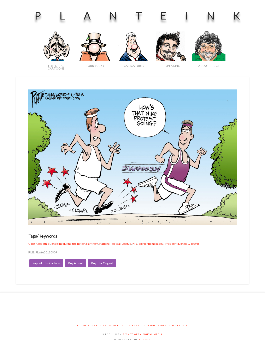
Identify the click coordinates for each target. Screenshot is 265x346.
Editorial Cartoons (91, 325)
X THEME (145, 339)
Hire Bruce (137, 325)
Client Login (178, 325)
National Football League (115, 243)
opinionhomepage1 (151, 243)
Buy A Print (75, 263)
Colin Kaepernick (39, 243)
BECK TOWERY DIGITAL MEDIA (143, 334)
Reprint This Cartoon (46, 263)
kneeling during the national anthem (75, 243)
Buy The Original (102, 263)
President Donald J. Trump (182, 243)
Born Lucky (117, 325)
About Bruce (157, 325)
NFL (134, 243)
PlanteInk (147, 15)
